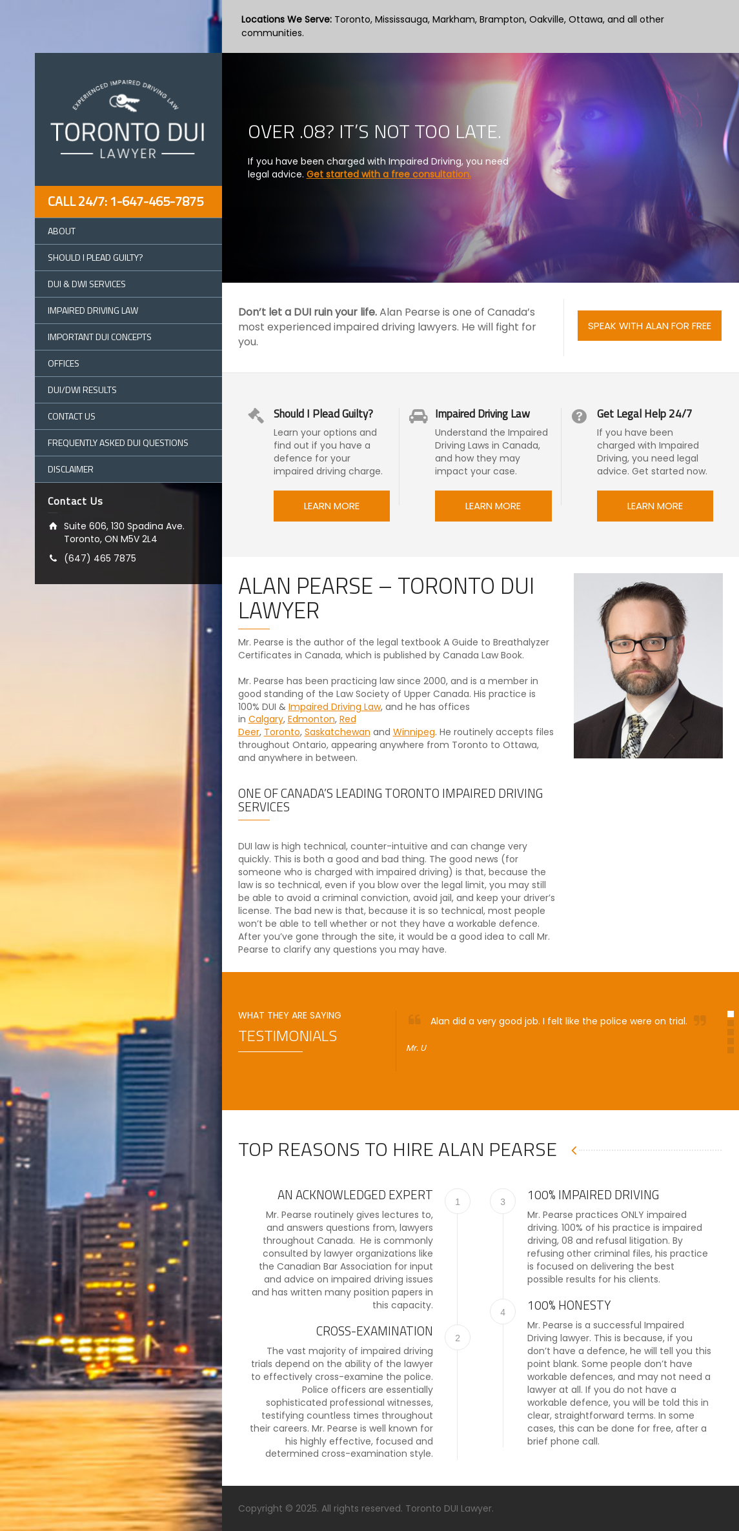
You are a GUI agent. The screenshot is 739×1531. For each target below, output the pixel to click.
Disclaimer (71, 469)
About (62, 231)
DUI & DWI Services (87, 283)
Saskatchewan (337, 731)
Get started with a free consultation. (389, 161)
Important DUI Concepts (100, 336)
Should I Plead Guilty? (95, 257)
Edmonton (311, 719)
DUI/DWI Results (82, 389)
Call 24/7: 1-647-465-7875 (125, 201)
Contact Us (72, 416)
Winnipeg (414, 731)
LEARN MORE (331, 505)
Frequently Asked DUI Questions (118, 442)
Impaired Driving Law (93, 310)
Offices (63, 363)
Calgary (265, 719)
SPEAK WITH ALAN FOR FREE (649, 325)
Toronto (282, 731)
